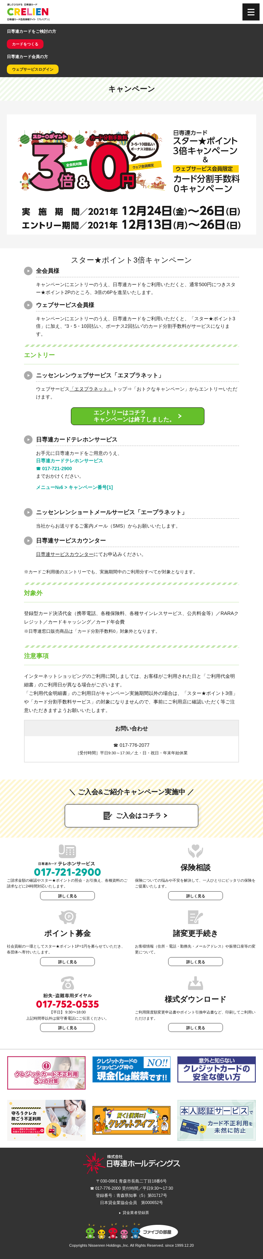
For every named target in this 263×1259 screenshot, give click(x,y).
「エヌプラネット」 (91, 389)
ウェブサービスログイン (32, 69)
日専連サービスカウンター (64, 554)
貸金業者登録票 (134, 1213)
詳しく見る (67, 896)
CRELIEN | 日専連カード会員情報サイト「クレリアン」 (28, 11)
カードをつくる (25, 44)
